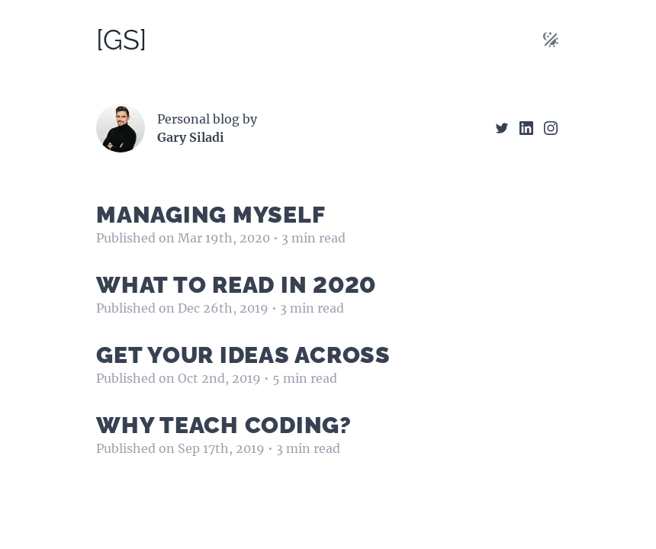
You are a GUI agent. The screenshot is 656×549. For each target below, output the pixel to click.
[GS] (121, 39)
